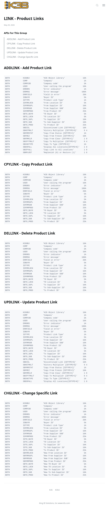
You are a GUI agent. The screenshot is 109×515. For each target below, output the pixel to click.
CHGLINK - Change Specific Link (22, 56)
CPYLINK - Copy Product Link (21, 43)
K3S (50, 490)
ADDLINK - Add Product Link (21, 39)
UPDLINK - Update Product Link (22, 52)
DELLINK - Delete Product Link (22, 48)
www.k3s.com (64, 503)
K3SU (57, 490)
